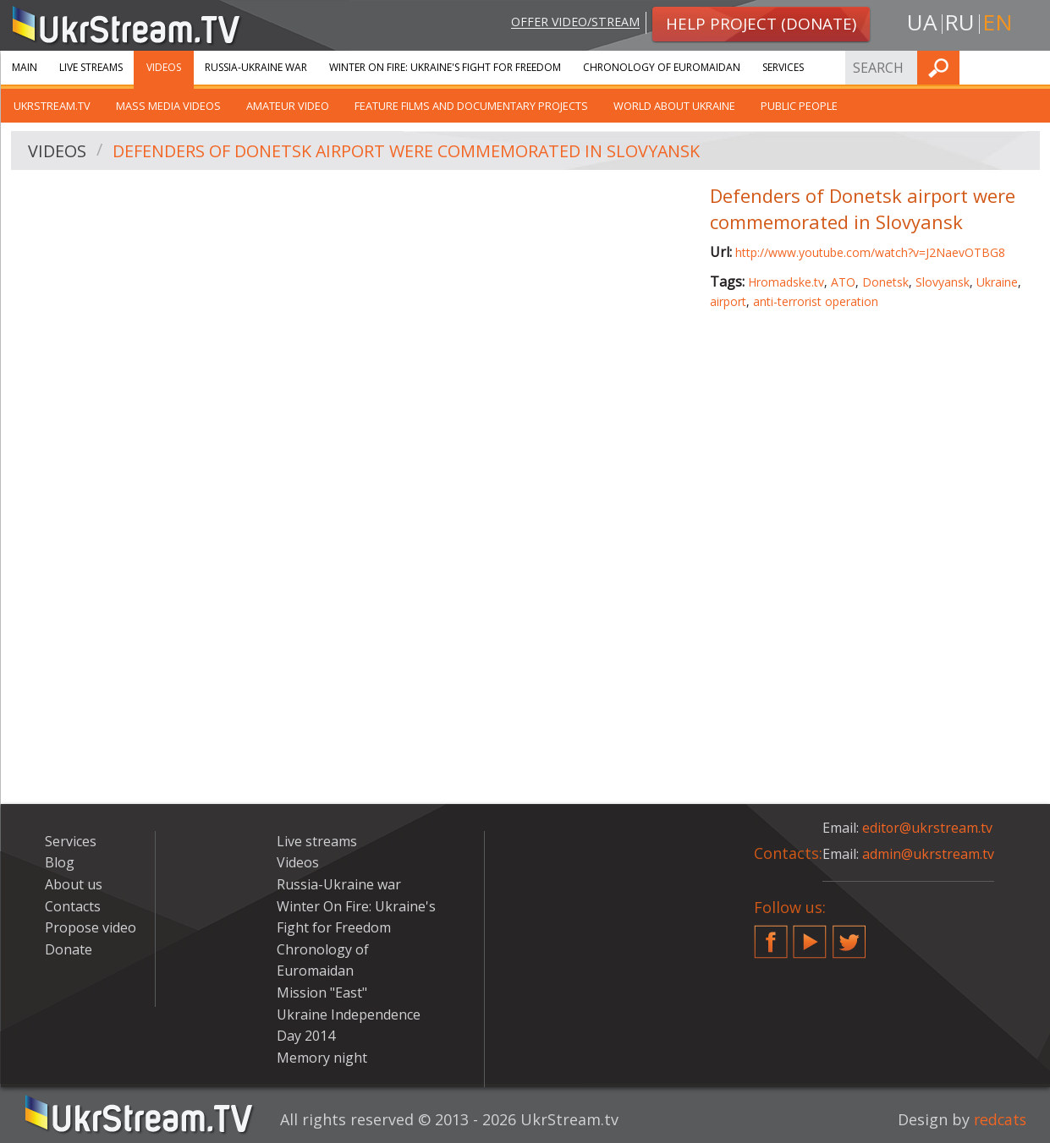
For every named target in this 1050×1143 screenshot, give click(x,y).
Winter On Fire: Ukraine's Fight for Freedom (445, 67)
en (997, 22)
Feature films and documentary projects (471, 105)
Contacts (73, 906)
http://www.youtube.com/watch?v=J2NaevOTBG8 (870, 252)
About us (73, 884)
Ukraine (997, 282)
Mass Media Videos (168, 105)
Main (24, 67)
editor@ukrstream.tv (927, 827)
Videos (163, 67)
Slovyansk (942, 282)
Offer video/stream (574, 22)
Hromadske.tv (786, 282)
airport (728, 301)
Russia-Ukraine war (256, 67)
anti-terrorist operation (815, 301)
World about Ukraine (674, 105)
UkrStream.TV (52, 105)
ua (922, 22)
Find (1032, 67)
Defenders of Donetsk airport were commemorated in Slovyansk (407, 150)
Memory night (322, 1057)
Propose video (90, 927)
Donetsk (885, 282)
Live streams (91, 67)
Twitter (849, 935)
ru (959, 22)
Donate (68, 949)
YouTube (810, 935)
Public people (799, 105)
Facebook (771, 935)
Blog (59, 862)
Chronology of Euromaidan (661, 67)
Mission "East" (322, 992)
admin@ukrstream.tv (928, 854)
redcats (998, 1119)
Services (783, 67)
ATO (843, 282)
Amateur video (287, 105)
